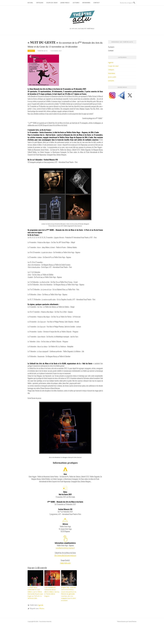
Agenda (31, 51)
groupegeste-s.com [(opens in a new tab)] (65, 563)
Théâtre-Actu (42, 51)
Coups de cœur (51, 2)
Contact (96, 2)
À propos (111, 47)
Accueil (30, 2)
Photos (41, 608)
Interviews (86, 2)
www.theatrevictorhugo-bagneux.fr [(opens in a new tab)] (65, 548)
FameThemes (132, 621)
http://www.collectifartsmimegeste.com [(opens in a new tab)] (65, 555)
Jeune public (65, 2)
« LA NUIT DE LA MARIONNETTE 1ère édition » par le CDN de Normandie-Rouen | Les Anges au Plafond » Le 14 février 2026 (35, 592)
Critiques (39, 2)
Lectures (76, 2)
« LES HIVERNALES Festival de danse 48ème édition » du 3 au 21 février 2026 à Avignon (51, 591)
